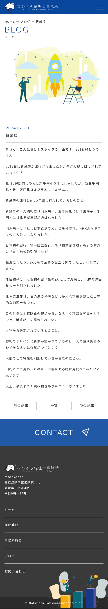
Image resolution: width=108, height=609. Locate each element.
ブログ (9, 556)
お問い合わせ (15, 571)
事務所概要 (13, 540)
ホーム (9, 509)
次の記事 (87, 406)
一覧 (54, 406)
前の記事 (21, 406)
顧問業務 (11, 525)
